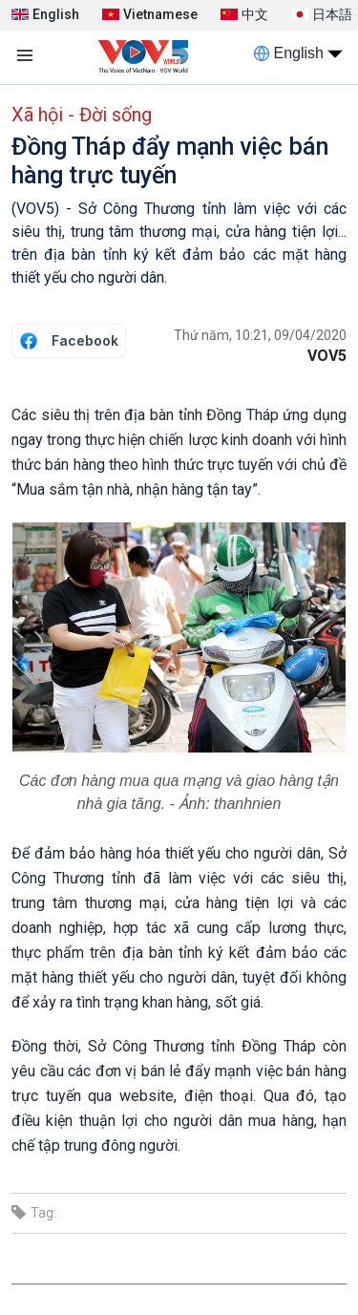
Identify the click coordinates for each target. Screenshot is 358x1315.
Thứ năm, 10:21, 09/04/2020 (260, 335)
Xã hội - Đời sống (81, 114)
